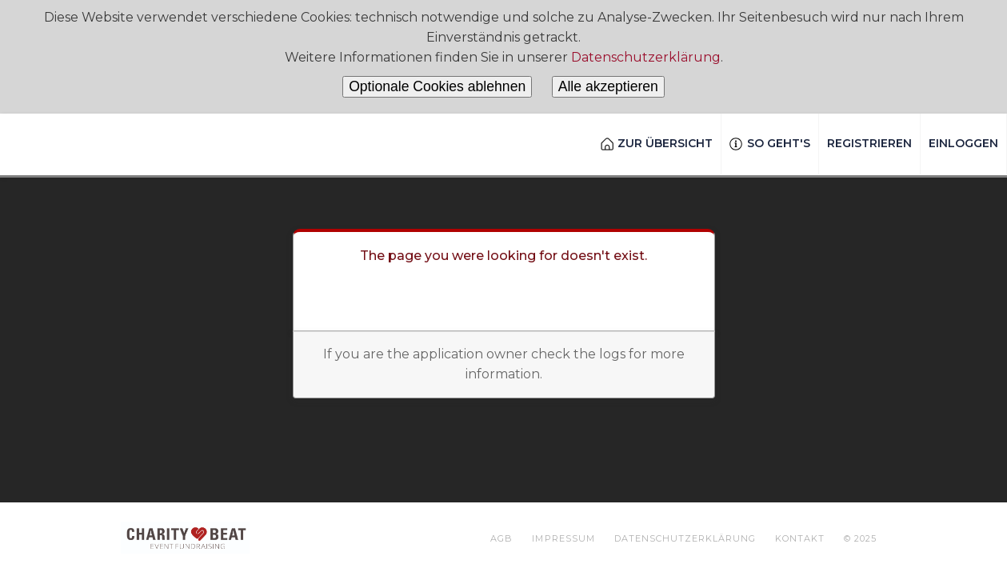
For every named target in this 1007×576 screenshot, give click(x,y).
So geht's (769, 143)
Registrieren (869, 143)
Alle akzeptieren (608, 86)
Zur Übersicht (657, 143)
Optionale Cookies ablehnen (437, 86)
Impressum (563, 538)
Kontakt (800, 538)
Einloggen (963, 143)
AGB (501, 538)
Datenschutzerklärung (646, 57)
